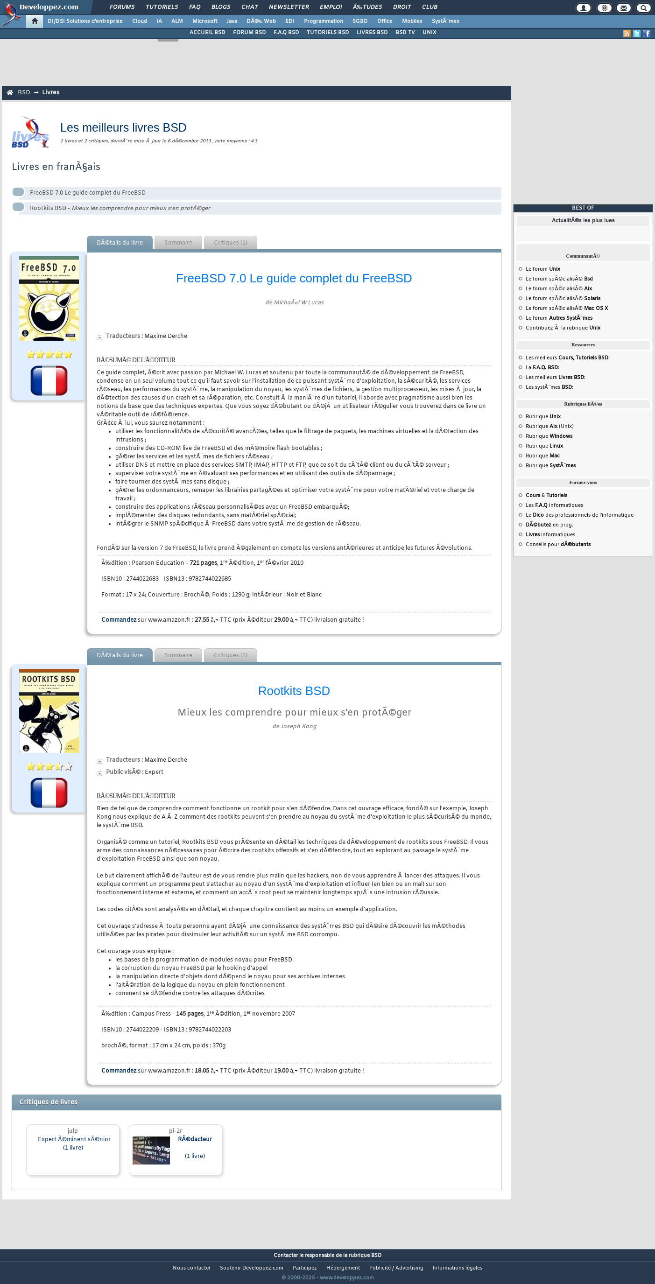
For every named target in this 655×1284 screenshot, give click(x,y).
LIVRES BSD (372, 32)
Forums (122, 7)
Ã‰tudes (367, 7)
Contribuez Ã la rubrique (563, 328)
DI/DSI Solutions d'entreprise (85, 21)
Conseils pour (558, 544)
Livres (50, 93)
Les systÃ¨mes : (549, 387)
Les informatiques (554, 505)
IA (159, 21)
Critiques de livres (48, 1102)
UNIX (430, 32)
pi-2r (175, 1131)
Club (429, 7)
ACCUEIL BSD (207, 32)
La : (542, 368)
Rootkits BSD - (120, 208)
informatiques (550, 535)
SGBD (360, 21)
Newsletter (289, 7)
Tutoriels (162, 7)
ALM (177, 21)
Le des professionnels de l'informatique (580, 515)
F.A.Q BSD (286, 32)
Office (385, 21)
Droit (402, 7)
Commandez (118, 620)
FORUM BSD (249, 32)
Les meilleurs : (568, 358)
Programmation (323, 21)
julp (73, 1131)
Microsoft (204, 21)
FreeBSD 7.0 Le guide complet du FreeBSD (88, 193)
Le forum (543, 269)
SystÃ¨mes (445, 21)
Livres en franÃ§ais (56, 167)
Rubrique (543, 417)
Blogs (221, 7)
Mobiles (412, 21)
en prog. (549, 525)
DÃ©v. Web (261, 21)
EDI (290, 21)
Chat (249, 7)
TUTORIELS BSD (328, 32)
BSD (24, 93)
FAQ (194, 7)
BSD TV (405, 32)
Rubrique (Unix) (550, 426)
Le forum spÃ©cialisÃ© (559, 279)
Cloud (139, 21)
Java (231, 21)
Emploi (331, 7)
